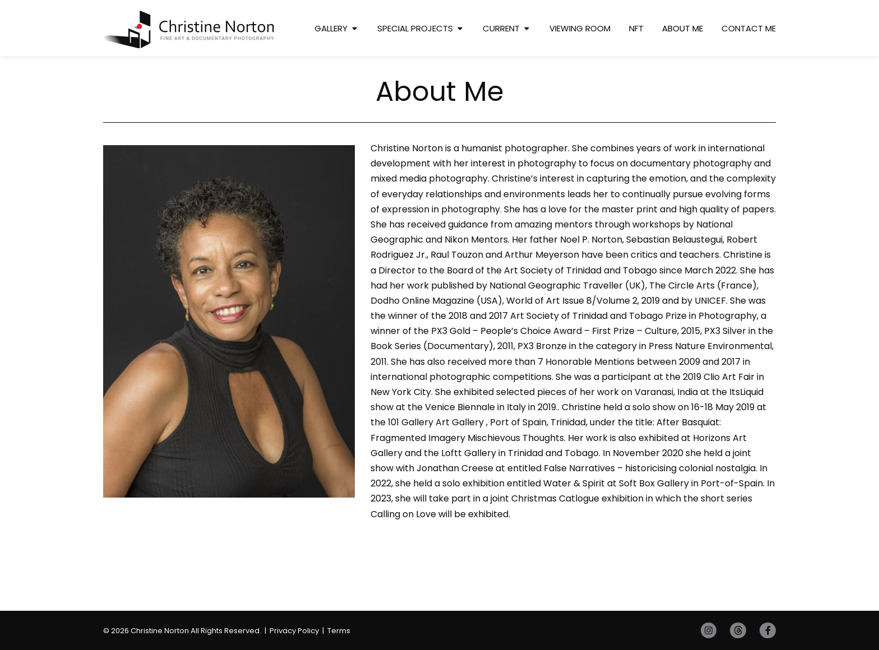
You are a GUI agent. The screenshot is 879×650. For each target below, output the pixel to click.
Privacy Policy (294, 630)
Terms (338, 630)
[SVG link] (188, 30)
